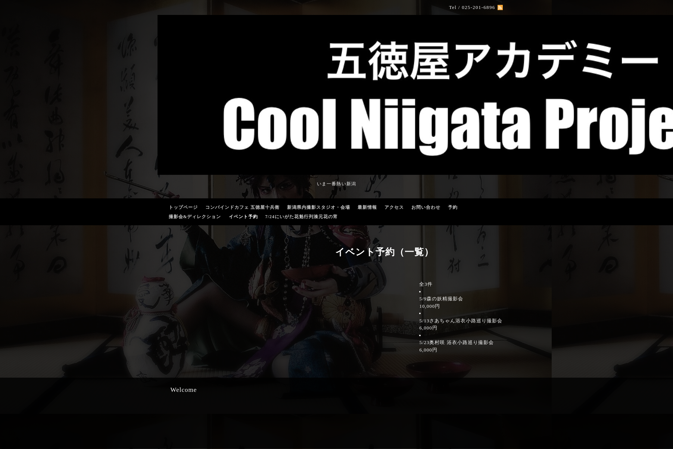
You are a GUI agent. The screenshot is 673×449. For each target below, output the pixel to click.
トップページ (183, 207)
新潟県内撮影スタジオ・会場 (318, 207)
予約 (453, 207)
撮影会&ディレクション (195, 216)
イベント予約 (243, 216)
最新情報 (367, 207)
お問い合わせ (425, 207)
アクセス (394, 207)
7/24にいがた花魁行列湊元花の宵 (301, 216)
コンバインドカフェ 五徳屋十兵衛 (242, 207)
